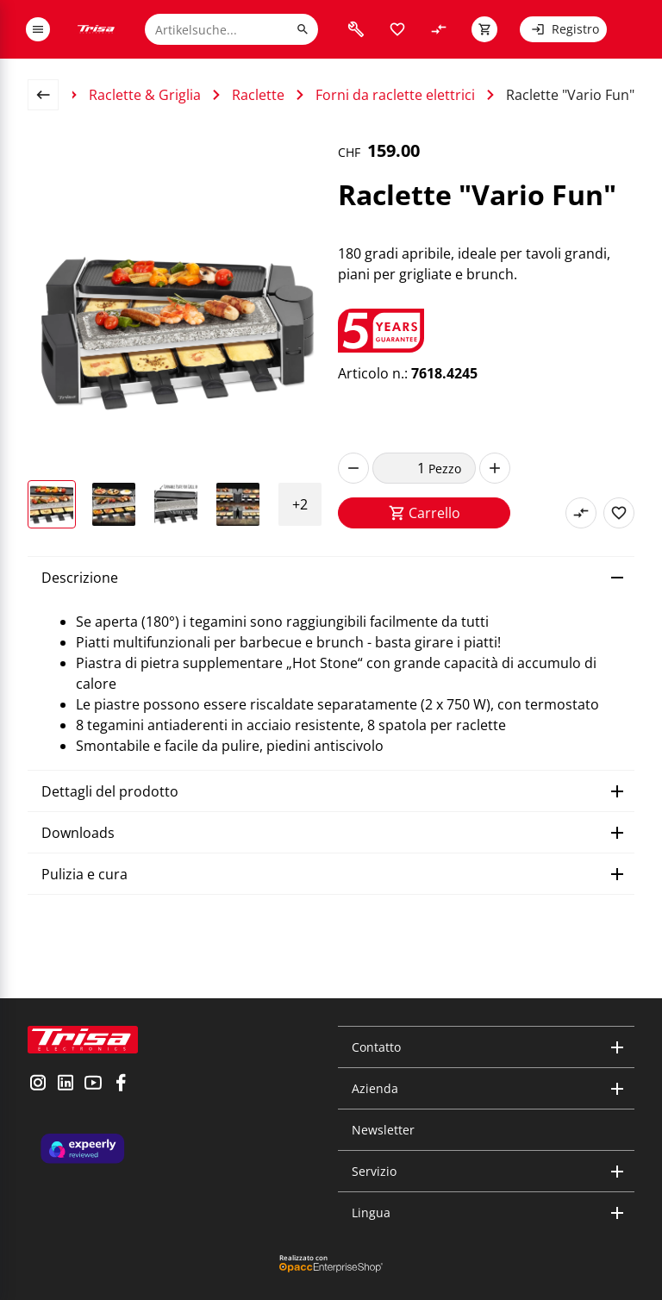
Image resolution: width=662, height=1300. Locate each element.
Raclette (258, 94)
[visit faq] (356, 29)
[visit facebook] (120, 1084)
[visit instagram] (38, 1084)
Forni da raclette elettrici (395, 94)
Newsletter (383, 1130)
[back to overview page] (50, 94)
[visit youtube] (93, 1084)
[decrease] (353, 468)
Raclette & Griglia (145, 94)
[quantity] (400, 468)
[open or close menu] (38, 29)
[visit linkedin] (65, 1084)
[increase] (494, 468)
